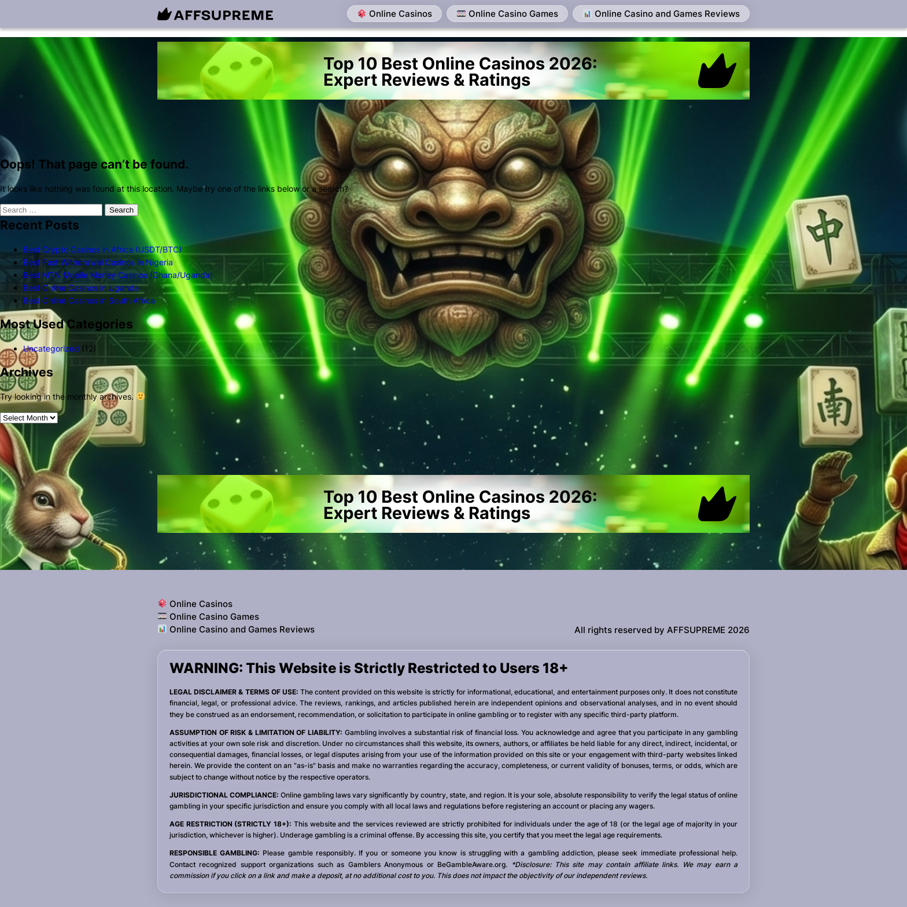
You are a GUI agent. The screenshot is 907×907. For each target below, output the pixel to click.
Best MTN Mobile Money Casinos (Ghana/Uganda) (118, 275)
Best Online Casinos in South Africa (89, 300)
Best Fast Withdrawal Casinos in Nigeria (98, 262)
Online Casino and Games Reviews (661, 13)
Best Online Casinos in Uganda (81, 287)
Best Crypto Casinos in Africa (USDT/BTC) (102, 249)
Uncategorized (51, 348)
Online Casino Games (507, 13)
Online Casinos (394, 13)
